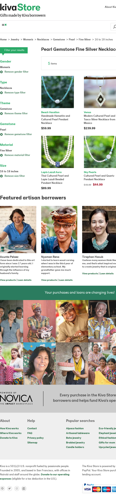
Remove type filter (13, 92)
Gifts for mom (107, 442)
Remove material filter (15, 155)
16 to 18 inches (9, 171)
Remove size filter (12, 176)
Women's (5, 67)
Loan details (24, 280)
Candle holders (75, 447)
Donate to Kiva (8, 438)
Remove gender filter (14, 72)
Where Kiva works (10, 433)
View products (8, 280)
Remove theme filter (14, 113)
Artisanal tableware (78, 433)
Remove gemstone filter (16, 134)
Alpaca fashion (75, 428)
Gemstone (6, 109)
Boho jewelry (73, 438)
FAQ (29, 433)
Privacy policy (35, 438)
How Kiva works (9, 428)
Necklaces (6, 88)
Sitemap (32, 442)
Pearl (3, 130)
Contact (32, 428)
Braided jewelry (75, 442)
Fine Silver (6, 150)
